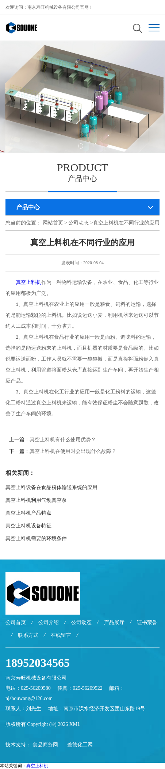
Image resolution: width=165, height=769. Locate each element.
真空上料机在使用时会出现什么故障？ (73, 451)
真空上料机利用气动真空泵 (36, 500)
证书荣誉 (147, 622)
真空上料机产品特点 (28, 513)
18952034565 (37, 662)
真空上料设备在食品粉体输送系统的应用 (51, 487)
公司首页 (15, 622)
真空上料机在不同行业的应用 (126, 223)
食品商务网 (45, 744)
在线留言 (61, 635)
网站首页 (53, 223)
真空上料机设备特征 (28, 525)
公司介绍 (48, 622)
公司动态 (78, 223)
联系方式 (28, 635)
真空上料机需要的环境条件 (36, 538)
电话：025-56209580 (28, 688)
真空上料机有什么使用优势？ (63, 439)
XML (75, 724)
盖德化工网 (80, 744)
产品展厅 (114, 622)
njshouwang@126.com (29, 698)
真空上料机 (37, 765)
